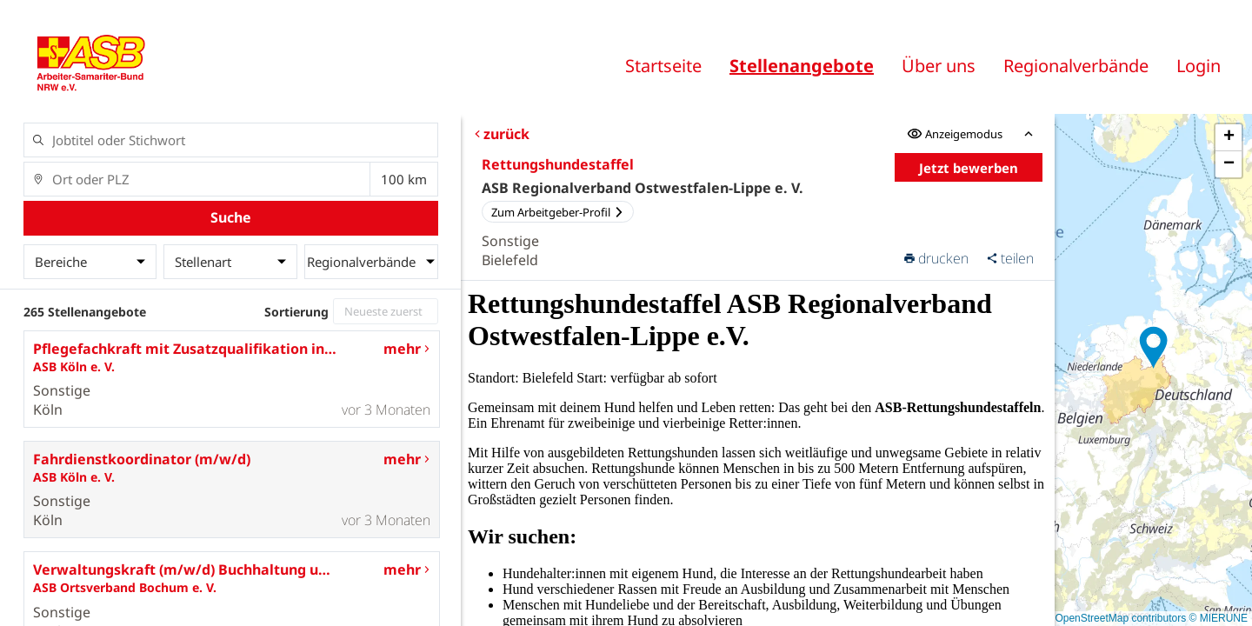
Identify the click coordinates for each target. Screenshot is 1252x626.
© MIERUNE (1218, 618)
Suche (230, 217)
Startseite (663, 65)
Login (1198, 65)
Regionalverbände (1076, 65)
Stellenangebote (801, 65)
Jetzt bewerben (968, 167)
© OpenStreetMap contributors (1115, 618)
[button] (1153, 348)
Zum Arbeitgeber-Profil (557, 212)
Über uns (939, 65)
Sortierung (296, 311)
